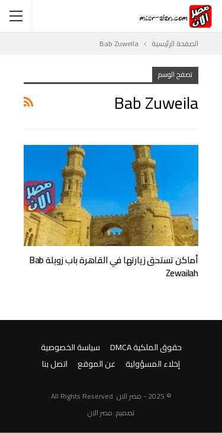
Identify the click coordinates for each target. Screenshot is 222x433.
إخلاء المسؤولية (153, 363)
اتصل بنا (54, 363)
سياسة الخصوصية (70, 347)
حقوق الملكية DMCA (146, 347)
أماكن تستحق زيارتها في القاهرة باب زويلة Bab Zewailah (114, 266)
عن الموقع (96, 363)
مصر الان (100, 412)
